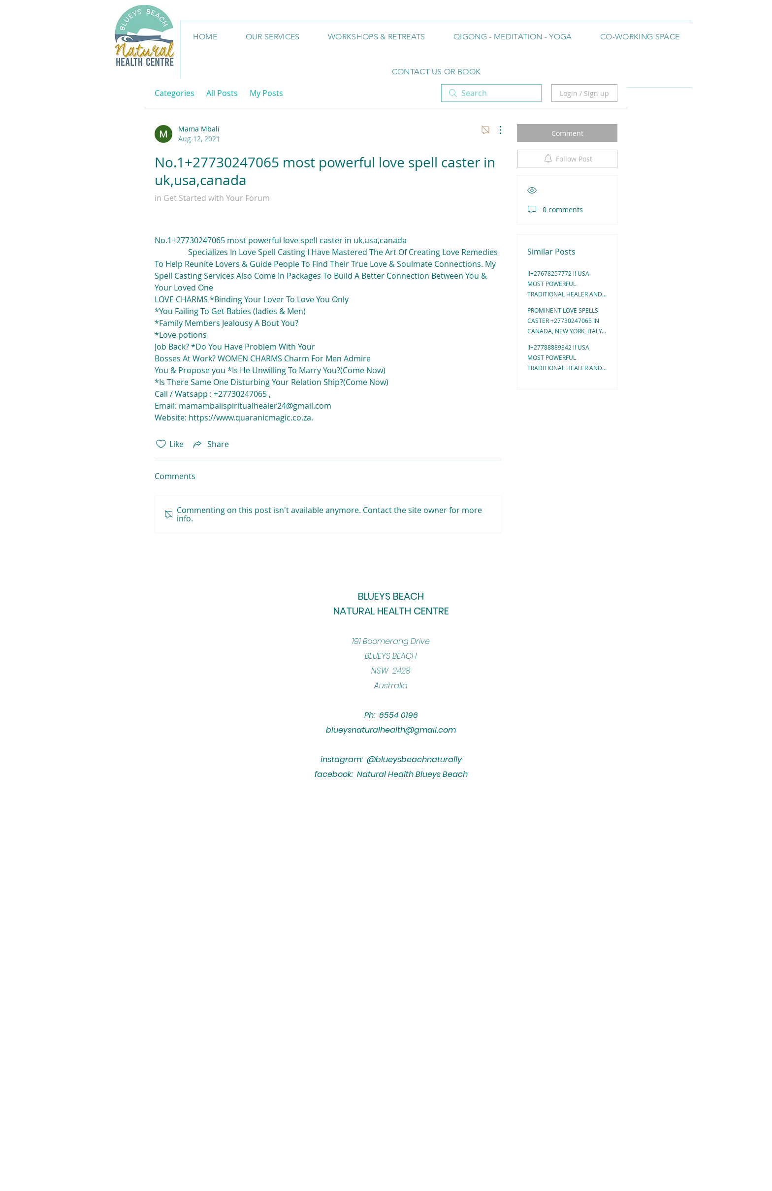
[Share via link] (210, 444)
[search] (491, 93)
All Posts (222, 93)
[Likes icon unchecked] (161, 444)
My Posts (266, 93)
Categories (174, 93)
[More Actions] (495, 130)
